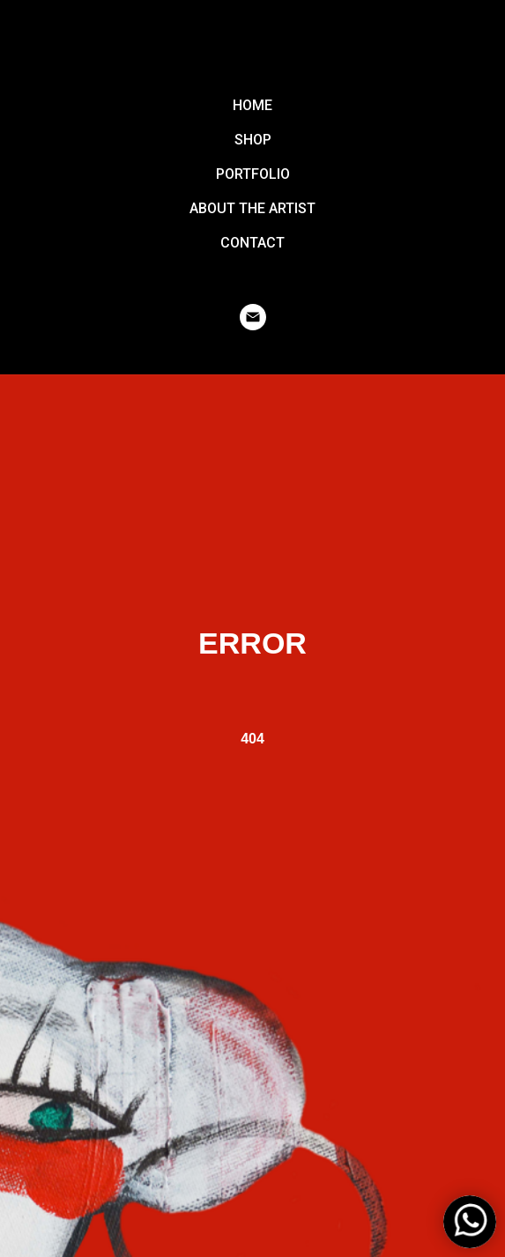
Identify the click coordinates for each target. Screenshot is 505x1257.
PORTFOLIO (253, 174)
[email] (253, 317)
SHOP (252, 139)
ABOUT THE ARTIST (252, 208)
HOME (252, 105)
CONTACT (252, 242)
